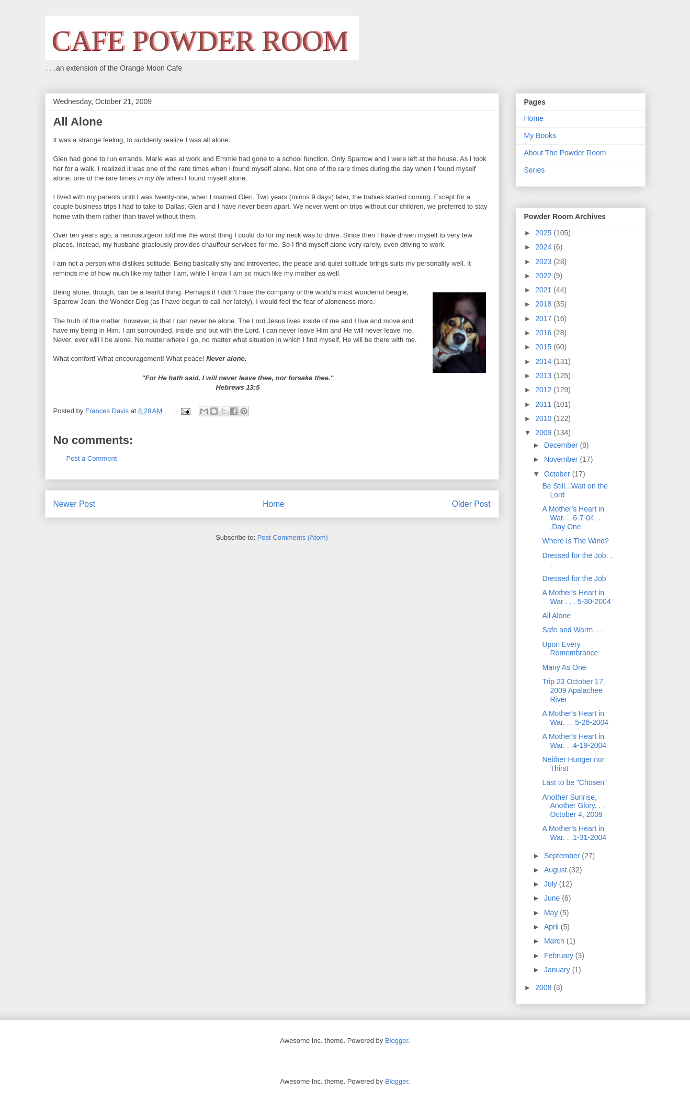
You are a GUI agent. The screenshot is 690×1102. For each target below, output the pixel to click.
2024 (544, 247)
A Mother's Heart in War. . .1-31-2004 (574, 833)
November (562, 459)
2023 (544, 261)
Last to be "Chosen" (574, 782)
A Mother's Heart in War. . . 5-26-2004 (575, 717)
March (555, 941)
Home (274, 503)
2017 (544, 318)
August (556, 870)
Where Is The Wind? (575, 541)
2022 (544, 275)
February (559, 955)
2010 (544, 418)
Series (534, 170)
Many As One (564, 667)
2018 (544, 304)
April (552, 927)
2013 (544, 375)
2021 (544, 290)
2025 (544, 233)
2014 (544, 361)
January (558, 969)
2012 (544, 389)
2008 (544, 987)
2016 (544, 332)
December (562, 445)
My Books (540, 135)
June (553, 898)
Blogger (396, 1040)
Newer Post (74, 503)
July (551, 884)
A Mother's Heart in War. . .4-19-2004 (574, 740)
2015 (544, 347)
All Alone (556, 615)
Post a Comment (91, 458)
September (563, 855)
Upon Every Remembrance (570, 648)
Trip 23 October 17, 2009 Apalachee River (573, 690)
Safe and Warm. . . (572, 630)
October (558, 474)
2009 (544, 432)
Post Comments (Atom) (292, 537)
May (552, 912)
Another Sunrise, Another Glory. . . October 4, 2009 (573, 806)
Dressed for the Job (574, 578)
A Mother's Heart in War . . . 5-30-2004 (576, 597)
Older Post (471, 503)
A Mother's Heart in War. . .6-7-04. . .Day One (573, 518)
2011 (544, 404)
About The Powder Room (565, 153)
